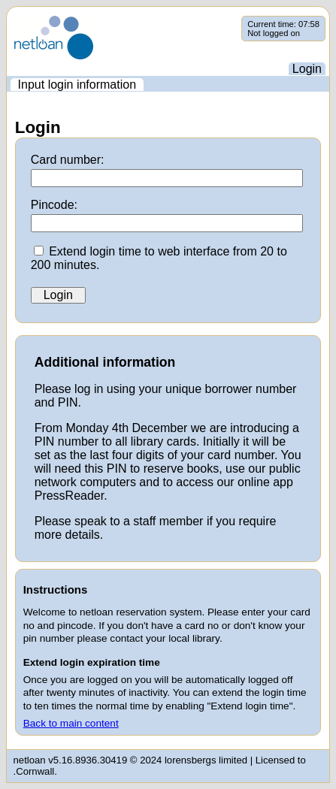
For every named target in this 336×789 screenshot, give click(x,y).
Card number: (67, 159)
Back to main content (71, 723)
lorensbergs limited (206, 760)
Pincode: (54, 204)
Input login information (77, 84)
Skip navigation (7, 16)
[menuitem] (77, 84)
